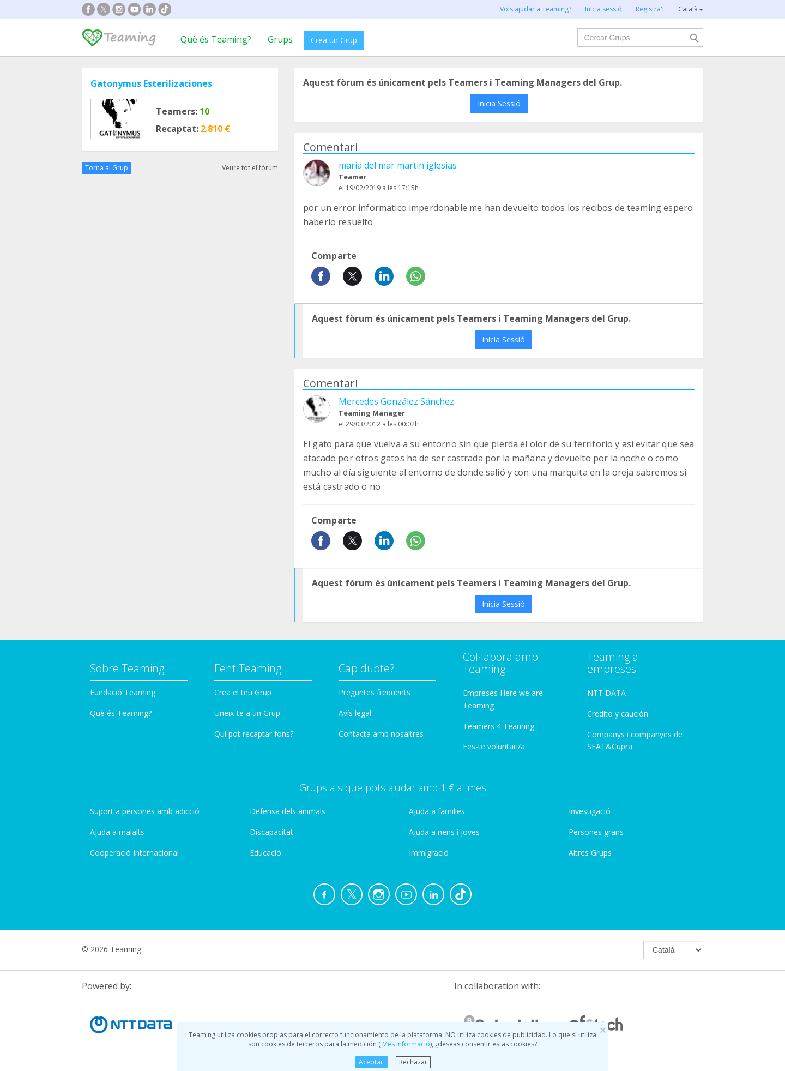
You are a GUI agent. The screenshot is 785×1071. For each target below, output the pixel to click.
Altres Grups (590, 852)
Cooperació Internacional (134, 852)
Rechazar (413, 1062)
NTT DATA (606, 693)
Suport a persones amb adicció (145, 811)
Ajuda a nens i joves (444, 832)
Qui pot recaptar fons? (253, 734)
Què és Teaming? (215, 39)
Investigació (590, 811)
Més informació (405, 1044)
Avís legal (355, 713)
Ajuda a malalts (117, 832)
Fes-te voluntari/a (494, 746)
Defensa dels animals (287, 811)
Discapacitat (271, 832)
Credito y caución (617, 713)
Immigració (429, 852)
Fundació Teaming (122, 692)
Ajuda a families (437, 811)
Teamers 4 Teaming (498, 726)
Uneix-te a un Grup (247, 713)
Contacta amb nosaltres (381, 734)
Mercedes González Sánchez (396, 401)
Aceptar (371, 1062)
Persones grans (596, 832)
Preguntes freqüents (374, 692)
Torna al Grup (106, 167)
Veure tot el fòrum (250, 167)
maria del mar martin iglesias (398, 165)
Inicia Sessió (499, 103)
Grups (280, 39)
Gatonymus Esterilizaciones (151, 83)
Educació (265, 852)
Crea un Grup (334, 40)
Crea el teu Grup (242, 692)
